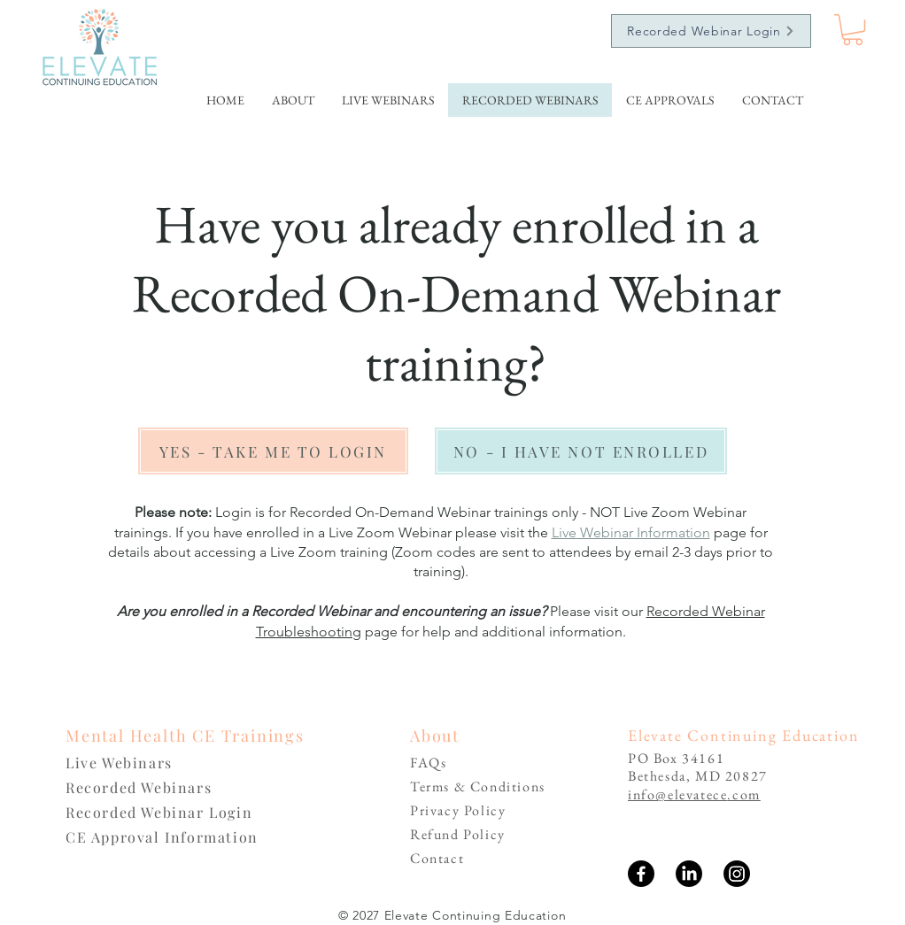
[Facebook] (641, 873)
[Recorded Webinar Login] (711, 31)
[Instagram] (736, 873)
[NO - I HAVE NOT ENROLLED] (581, 451)
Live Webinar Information (631, 532)
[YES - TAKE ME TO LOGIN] (273, 451)
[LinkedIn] (689, 873)
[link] (852, 29)
